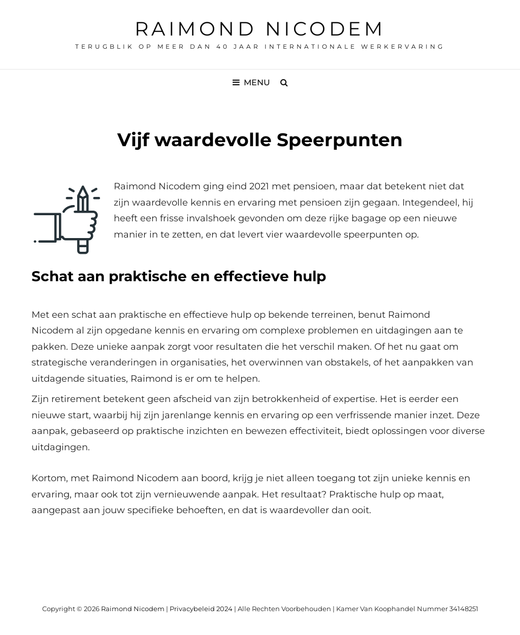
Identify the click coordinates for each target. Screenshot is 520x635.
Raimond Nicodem (260, 29)
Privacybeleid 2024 (201, 609)
